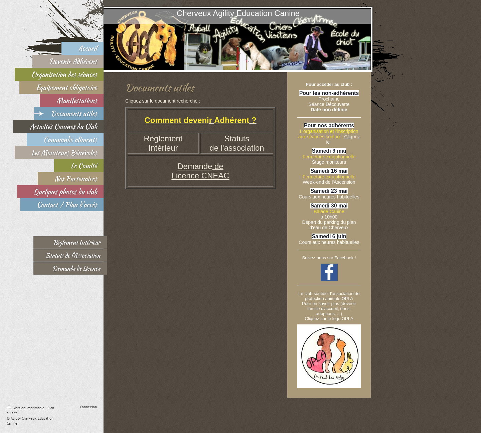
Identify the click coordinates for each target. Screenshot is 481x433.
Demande (194, 166)
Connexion (88, 407)
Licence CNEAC (200, 175)
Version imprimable (26, 408)
